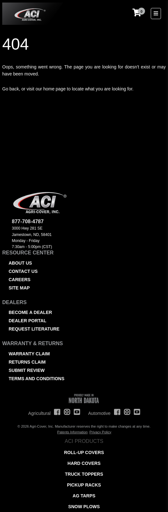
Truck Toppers (84, 474)
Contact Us (23, 271)
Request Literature (34, 328)
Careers (19, 279)
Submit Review (27, 370)
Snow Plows (84, 506)
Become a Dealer (30, 312)
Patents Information (72, 432)
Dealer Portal (27, 320)
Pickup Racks (84, 484)
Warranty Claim (29, 353)
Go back (10, 88)
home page (54, 88)
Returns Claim (27, 362)
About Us (20, 263)
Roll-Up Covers (84, 452)
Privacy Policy (100, 432)
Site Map (19, 287)
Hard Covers (83, 463)
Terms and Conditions (36, 378)
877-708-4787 (28, 221)
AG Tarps (84, 495)
